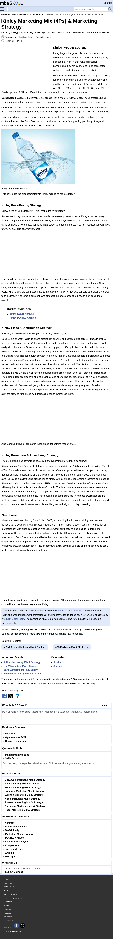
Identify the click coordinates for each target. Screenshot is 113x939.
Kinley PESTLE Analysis (22, 318)
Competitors (12, 845)
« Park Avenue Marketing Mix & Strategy (25, 647)
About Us (106, 705)
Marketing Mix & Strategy (19, 834)
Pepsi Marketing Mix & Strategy (22, 810)
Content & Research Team (70, 610)
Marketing (10, 733)
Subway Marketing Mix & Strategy (22, 673)
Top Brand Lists (14, 849)
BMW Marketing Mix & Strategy (21, 666)
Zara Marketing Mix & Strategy (21, 670)
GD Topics (11, 856)
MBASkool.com (17, 931)
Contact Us (9, 887)
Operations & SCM (15, 737)
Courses (107, 3)
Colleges (8, 902)
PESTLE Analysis (15, 838)
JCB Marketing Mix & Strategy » (71, 647)
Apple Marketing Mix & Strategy (22, 799)
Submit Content (14, 872)
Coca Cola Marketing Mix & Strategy (25, 780)
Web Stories (9, 920)
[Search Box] (91, 9)
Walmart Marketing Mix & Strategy (24, 795)
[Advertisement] (26, 66)
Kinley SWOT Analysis (21, 314)
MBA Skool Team (25, 37)
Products (58, 662)
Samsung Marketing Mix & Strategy (24, 791)
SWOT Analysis (14, 830)
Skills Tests (11, 758)
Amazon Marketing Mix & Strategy (24, 802)
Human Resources (15, 741)
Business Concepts (16, 826)
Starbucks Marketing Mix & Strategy (25, 806)
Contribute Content (13, 898)
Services (58, 666)
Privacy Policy (10, 894)
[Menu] (4, 8)
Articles (9, 853)
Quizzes (7, 909)
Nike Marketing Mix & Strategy (22, 783)
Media (6, 905)
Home (6, 879)
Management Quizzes (17, 755)
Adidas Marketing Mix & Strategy (22, 662)
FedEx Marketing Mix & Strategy (23, 787)
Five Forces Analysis (17, 841)
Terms (6, 890)
